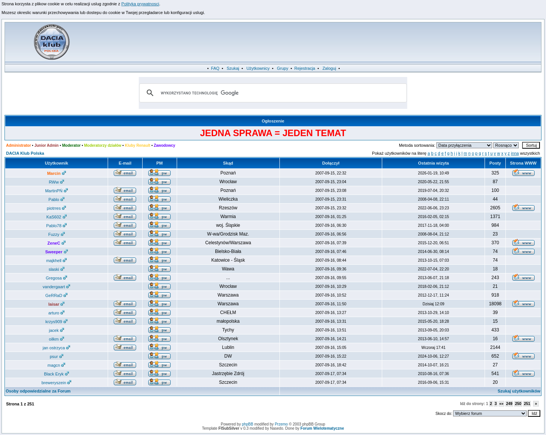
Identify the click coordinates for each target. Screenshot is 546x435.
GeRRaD (57, 295)
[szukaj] (272, 92)
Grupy (282, 68)
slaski (56, 269)
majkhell (56, 260)
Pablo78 (56, 225)
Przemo (281, 424)
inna (515, 153)
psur (56, 356)
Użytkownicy (258, 68)
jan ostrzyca (57, 347)
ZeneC (56, 243)
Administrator (18, 145)
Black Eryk (56, 374)
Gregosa (56, 278)
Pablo (56, 199)
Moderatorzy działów (102, 145)
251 (527, 404)
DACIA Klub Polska (25, 153)
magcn (56, 365)
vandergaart (57, 286)
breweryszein (56, 382)
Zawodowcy (164, 145)
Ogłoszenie (273, 121)
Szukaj (233, 68)
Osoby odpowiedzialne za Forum (38, 391)
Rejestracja (304, 68)
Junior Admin (47, 145)
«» (501, 404)
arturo (57, 313)
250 (518, 404)
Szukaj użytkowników (519, 391)
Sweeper (56, 252)
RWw (56, 182)
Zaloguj (329, 68)
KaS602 (56, 217)
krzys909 (56, 321)
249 (509, 404)
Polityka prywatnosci (140, 4)
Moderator (71, 145)
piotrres (56, 208)
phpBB (247, 424)
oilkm (56, 339)
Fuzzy (56, 234)
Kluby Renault (137, 145)
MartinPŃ (56, 190)
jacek (56, 330)
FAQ (215, 68)
